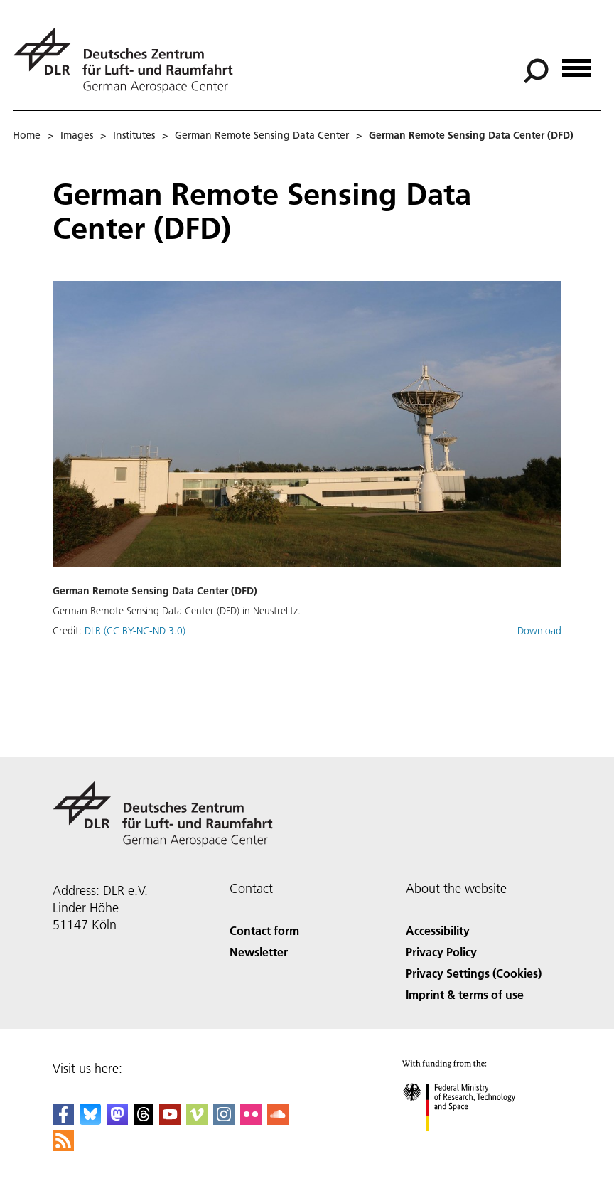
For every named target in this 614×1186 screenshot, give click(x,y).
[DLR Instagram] (224, 1120)
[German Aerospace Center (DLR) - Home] (128, 60)
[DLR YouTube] (170, 1120)
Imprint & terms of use (465, 994)
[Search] (536, 71)
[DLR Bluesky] (90, 1120)
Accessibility (438, 930)
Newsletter (259, 951)
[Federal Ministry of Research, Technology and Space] (471, 1144)
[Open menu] (576, 63)
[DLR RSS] (63, 1146)
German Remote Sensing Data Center (262, 135)
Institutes (134, 135)
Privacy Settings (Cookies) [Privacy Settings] (474, 973)
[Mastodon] (117, 1120)
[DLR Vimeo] (197, 1120)
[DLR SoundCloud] (278, 1120)
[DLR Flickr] (251, 1120)
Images (76, 135)
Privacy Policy (441, 951)
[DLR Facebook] (63, 1120)
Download (539, 630)
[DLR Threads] (144, 1120)
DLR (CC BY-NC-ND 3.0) (135, 630)
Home (27, 135)
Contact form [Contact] (264, 930)
